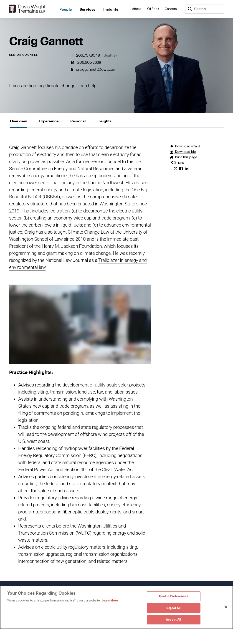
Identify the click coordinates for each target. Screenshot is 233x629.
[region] (116, 607)
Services (88, 9)
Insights (110, 9)
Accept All (173, 619)
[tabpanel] (116, 354)
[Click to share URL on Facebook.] (181, 169)
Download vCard (187, 146)
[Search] (190, 9)
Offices (153, 9)
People (65, 9)
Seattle (110, 55)
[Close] (226, 607)
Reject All (173, 608)
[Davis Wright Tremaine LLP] (27, 9)
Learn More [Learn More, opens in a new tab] (110, 600)
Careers (171, 9)
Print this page (185, 157)
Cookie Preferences (173, 596)
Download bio (185, 152)
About (137, 9)
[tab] (18, 121)
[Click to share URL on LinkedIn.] (186, 169)
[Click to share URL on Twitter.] (175, 169)
